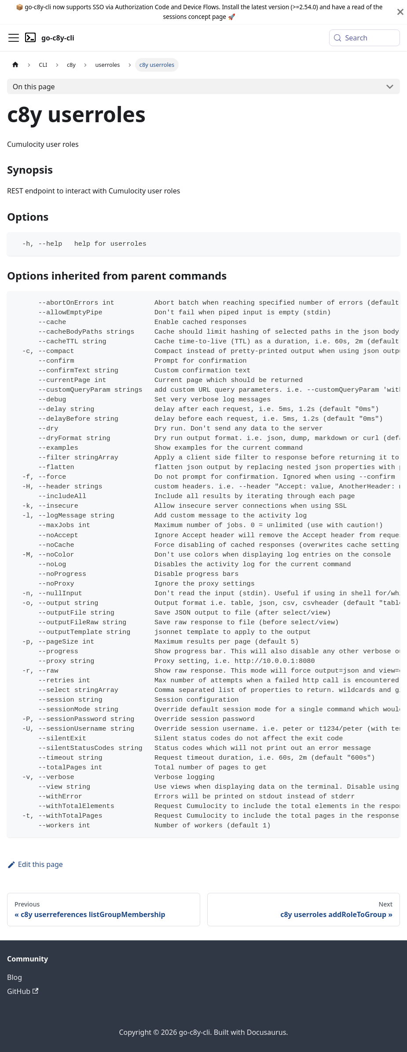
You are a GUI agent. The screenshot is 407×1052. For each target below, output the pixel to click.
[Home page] (15, 65)
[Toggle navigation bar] (13, 37)
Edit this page (35, 864)
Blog (14, 977)
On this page (34, 86)
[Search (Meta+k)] (364, 37)
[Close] (400, 12)
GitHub (22, 991)
